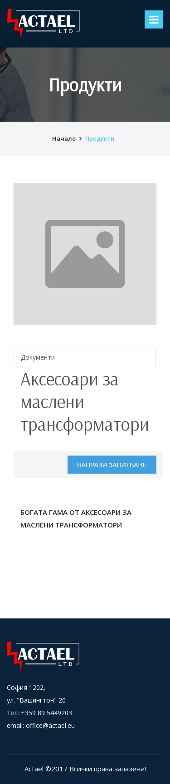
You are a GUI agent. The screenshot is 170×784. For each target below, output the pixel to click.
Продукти (100, 138)
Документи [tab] (38, 357)
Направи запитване (112, 465)
